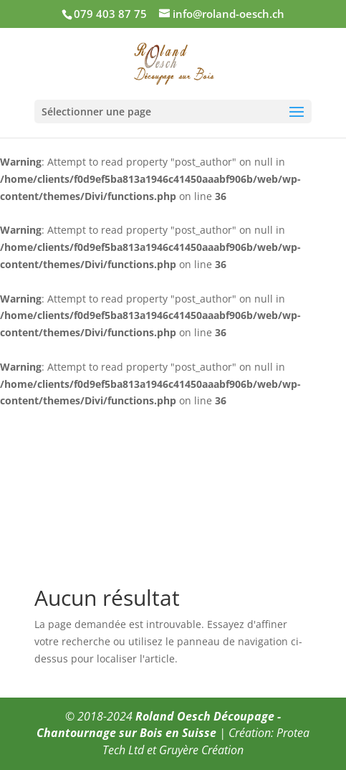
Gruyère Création (201, 750)
